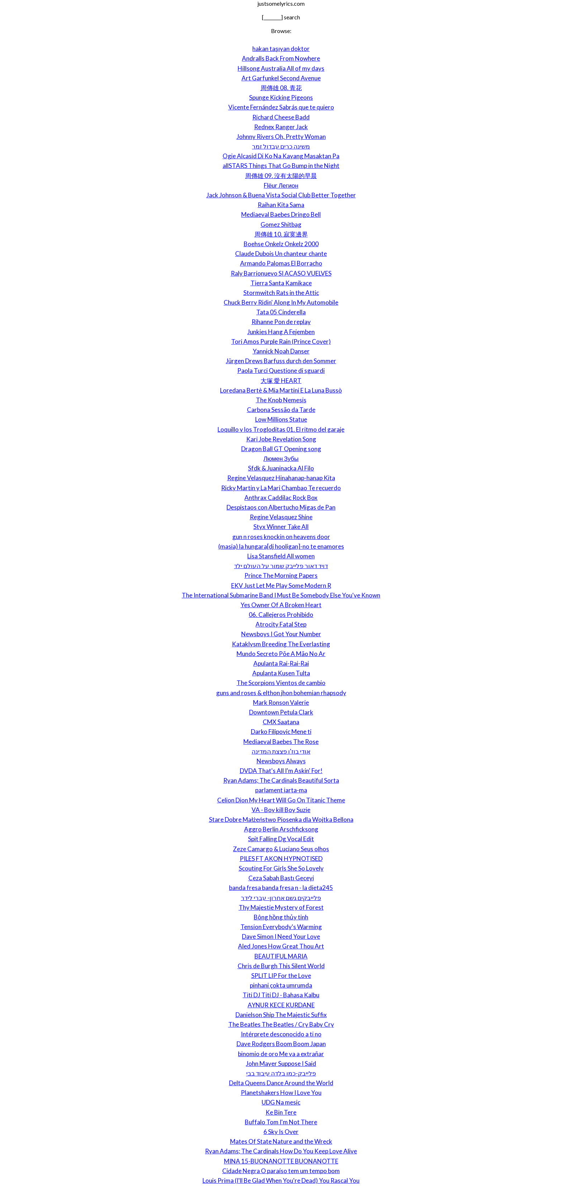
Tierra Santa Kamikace (281, 283)
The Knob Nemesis (281, 400)
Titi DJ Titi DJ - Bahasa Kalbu (281, 995)
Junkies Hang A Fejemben (281, 332)
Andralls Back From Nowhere (281, 58)
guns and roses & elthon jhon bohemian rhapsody (281, 693)
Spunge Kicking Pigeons (281, 97)
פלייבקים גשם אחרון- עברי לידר (281, 897)
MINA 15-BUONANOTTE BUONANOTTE (281, 1161)
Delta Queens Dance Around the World (281, 1083)
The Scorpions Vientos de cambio (281, 682)
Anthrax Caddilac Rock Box (281, 497)
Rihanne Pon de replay (281, 321)
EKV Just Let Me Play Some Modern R (281, 585)
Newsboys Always (281, 761)
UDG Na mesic (281, 1102)
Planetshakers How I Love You (281, 1092)
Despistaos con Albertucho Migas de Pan (281, 507)
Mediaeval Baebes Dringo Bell (281, 214)
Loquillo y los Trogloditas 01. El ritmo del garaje (281, 429)
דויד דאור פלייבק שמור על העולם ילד (281, 566)
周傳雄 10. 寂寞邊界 (281, 234)
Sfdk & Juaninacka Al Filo (281, 468)
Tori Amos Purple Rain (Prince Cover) (281, 341)
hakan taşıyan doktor (281, 48)
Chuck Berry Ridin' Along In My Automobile (281, 302)
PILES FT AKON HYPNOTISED (281, 858)
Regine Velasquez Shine (281, 517)
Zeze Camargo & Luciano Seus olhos (281, 849)
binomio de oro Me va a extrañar (281, 1054)
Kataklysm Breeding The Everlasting (281, 644)
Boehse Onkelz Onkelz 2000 (281, 244)
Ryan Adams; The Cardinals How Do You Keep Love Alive (281, 1151)
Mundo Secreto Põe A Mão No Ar (281, 653)
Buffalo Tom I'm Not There (281, 1122)
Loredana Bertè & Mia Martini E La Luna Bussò (281, 390)
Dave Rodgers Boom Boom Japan (281, 1044)
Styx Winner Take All (281, 526)
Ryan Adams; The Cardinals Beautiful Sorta (281, 780)
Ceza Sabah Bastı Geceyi (281, 878)
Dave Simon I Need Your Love (281, 936)
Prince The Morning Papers (281, 575)
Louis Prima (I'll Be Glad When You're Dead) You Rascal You (281, 1180)
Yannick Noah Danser (281, 351)
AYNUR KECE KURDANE (281, 1005)
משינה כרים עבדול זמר (281, 146)
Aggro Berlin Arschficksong (281, 829)
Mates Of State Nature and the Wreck (281, 1141)
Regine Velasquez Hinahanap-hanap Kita (281, 478)
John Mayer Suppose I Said (281, 1063)
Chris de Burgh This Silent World (281, 966)
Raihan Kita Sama (281, 204)
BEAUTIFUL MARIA (281, 956)
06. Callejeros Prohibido (281, 614)
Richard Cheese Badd (281, 117)
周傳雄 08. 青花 (281, 88)
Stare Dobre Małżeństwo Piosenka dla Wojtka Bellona (281, 819)
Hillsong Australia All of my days (281, 68)
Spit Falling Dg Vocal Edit (281, 839)
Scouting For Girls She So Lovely (281, 868)
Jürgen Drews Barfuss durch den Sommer (281, 361)
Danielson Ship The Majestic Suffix (281, 1014)
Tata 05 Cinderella (281, 312)
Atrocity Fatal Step (281, 624)
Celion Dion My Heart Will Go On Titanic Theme (281, 800)
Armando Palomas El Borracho (281, 263)
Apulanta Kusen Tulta (281, 673)
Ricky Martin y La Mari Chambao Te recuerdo (281, 488)
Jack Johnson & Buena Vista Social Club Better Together (281, 195)
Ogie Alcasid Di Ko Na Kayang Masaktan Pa (281, 156)
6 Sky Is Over (281, 1131)
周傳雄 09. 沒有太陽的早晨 (281, 175)
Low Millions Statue (281, 419)
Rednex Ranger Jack (281, 127)
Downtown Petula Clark (281, 712)
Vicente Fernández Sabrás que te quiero (281, 107)
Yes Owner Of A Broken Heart (281, 605)
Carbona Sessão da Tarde (281, 409)
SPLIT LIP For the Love (281, 975)
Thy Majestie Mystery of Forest (281, 907)
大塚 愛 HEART (281, 380)
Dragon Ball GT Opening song (281, 449)
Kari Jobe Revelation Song (281, 439)
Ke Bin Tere (281, 1112)
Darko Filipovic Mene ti (281, 731)
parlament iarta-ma (281, 790)
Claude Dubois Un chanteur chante (281, 253)
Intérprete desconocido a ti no (281, 1034)
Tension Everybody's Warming (281, 927)
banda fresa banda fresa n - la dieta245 (281, 887)
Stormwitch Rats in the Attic (281, 292)
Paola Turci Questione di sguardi (281, 370)
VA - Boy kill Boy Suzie (281, 810)
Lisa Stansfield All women (281, 556)
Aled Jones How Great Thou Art (281, 946)
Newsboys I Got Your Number (281, 634)
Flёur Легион (281, 185)
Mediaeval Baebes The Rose (281, 741)
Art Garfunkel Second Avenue (281, 78)
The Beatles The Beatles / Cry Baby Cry (281, 1024)
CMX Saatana (281, 722)
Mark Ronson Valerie (281, 702)
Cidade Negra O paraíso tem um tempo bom (281, 1171)
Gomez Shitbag (281, 224)
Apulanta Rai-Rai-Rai (281, 663)
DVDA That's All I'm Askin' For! (281, 770)
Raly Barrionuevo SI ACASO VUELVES (281, 273)
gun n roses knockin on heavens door (281, 536)
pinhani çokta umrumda (281, 985)
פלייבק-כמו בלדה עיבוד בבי (281, 1073)
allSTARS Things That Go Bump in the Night (281, 165)
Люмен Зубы (281, 458)
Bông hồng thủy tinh (281, 917)
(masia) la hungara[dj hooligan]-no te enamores (281, 546)
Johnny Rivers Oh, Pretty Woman (281, 136)
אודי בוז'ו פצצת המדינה (281, 751)
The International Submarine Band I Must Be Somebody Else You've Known (281, 595)
